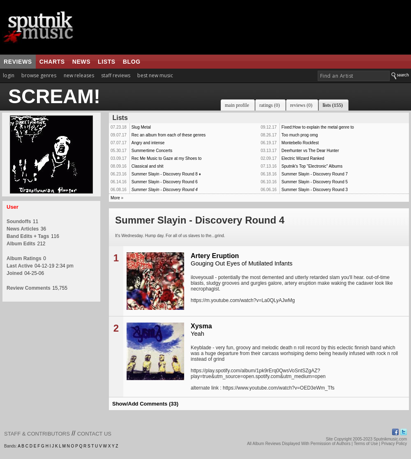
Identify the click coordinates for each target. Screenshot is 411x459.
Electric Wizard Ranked (303, 158)
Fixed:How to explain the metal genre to (318, 127)
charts (52, 61)
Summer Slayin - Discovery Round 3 (315, 189)
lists (106, 61)
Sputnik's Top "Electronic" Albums (312, 166)
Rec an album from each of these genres (169, 135)
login (8, 75)
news (81, 61)
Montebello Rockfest (300, 143)
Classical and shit (148, 166)
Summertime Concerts (152, 150)
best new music (155, 75)
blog (132, 61)
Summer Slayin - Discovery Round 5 (315, 182)
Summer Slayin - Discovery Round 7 (315, 174)
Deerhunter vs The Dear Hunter (310, 150)
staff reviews (115, 75)
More (115, 198)
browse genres (38, 75)
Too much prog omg (300, 135)
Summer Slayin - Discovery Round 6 (165, 182)
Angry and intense (148, 143)
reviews (18, 61)
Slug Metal (141, 127)
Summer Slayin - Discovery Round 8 (165, 174)
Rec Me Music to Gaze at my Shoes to (167, 158)
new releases (79, 75)
